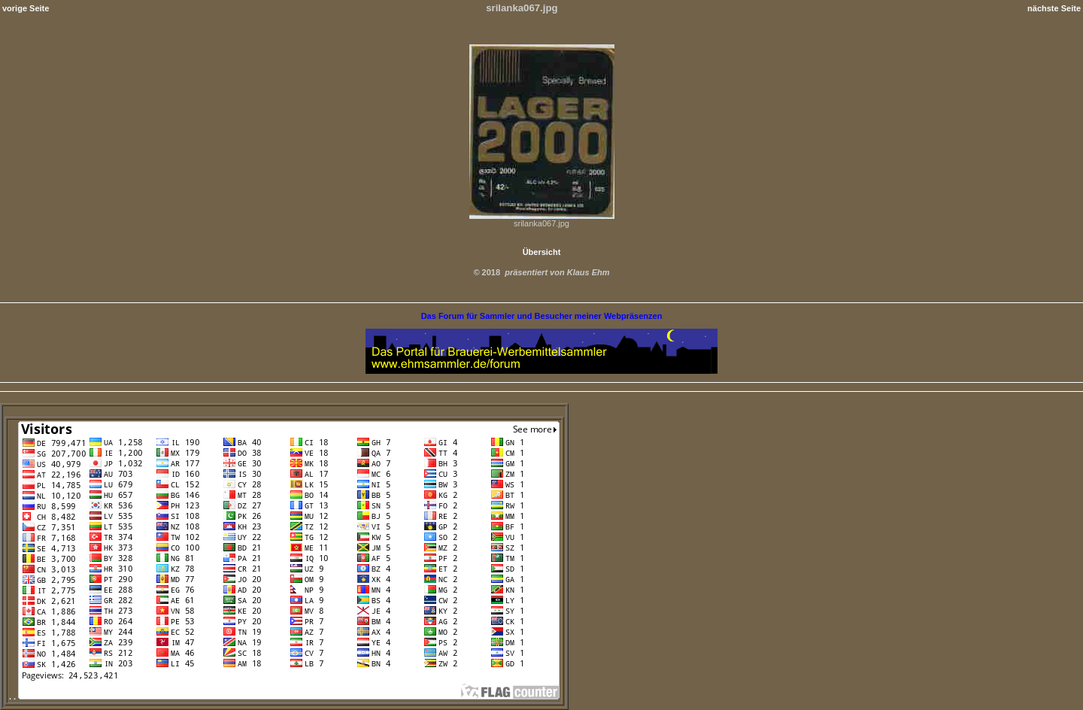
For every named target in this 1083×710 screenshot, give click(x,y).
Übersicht (542, 251)
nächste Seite (1054, 8)
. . (284, 696)
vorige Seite (25, 8)
